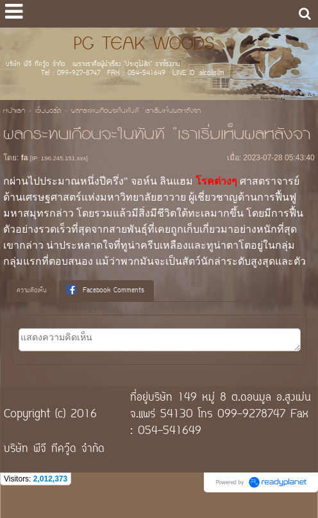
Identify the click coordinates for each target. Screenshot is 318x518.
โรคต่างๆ (216, 181)
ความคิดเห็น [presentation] (32, 291)
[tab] (31, 291)
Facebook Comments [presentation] (105, 290)
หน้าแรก (14, 111)
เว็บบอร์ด (48, 111)
